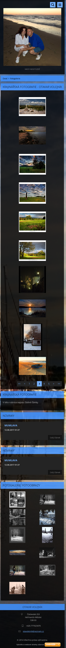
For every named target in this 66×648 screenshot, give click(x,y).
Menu (60, 4)
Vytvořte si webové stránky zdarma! (30, 645)
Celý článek (55, 437)
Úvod (5, 78)
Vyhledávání (52, 4)
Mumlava (10, 425)
